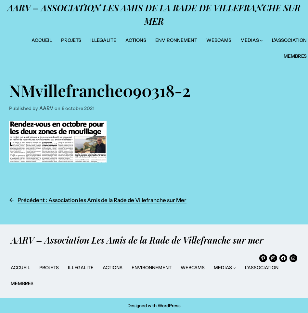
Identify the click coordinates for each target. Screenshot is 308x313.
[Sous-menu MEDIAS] (261, 40)
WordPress (169, 305)
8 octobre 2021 (78, 108)
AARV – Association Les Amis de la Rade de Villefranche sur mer (137, 240)
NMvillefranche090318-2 (99, 90)
